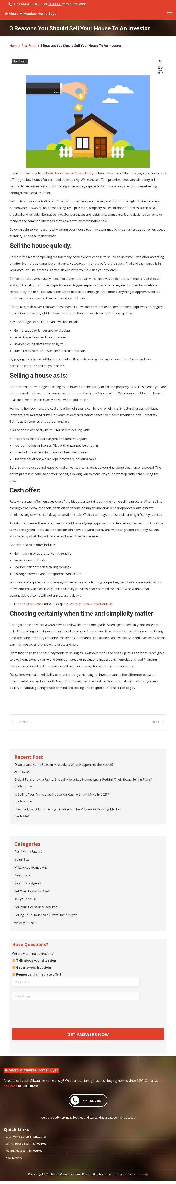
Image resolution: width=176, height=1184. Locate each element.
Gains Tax (21, 859)
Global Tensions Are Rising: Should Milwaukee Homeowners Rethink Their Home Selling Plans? (83, 779)
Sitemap (143, 1176)
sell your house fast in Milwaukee (66, 173)
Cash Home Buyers (28, 851)
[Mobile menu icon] (169, 14)
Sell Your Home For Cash (32, 891)
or (65, 4)
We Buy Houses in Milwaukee (23, 1153)
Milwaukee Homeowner (31, 867)
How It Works (13, 1160)
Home (14, 45)
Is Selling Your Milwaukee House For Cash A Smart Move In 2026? (61, 794)
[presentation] (41, 1014)
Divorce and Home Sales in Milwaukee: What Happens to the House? (63, 764)
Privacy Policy (126, 1176)
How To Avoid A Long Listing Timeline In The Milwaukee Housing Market (67, 809)
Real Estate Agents (27, 883)
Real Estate (29, 45)
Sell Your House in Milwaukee (35, 907)
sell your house (25, 899)
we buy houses (25, 923)
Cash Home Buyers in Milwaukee (26, 1139)
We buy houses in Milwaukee (91, 604)
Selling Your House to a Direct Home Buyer (45, 915)
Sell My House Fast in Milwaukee (25, 1146)
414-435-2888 (33, 604)
